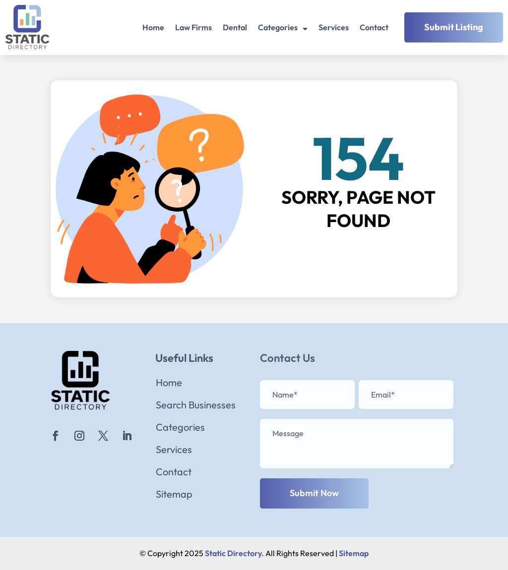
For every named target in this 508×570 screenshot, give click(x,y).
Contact (374, 27)
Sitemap (174, 495)
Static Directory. (234, 553)
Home (153, 27)
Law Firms (193, 27)
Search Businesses (196, 406)
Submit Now (314, 493)
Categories (278, 27)
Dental (235, 27)
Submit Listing (453, 27)
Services (333, 27)
